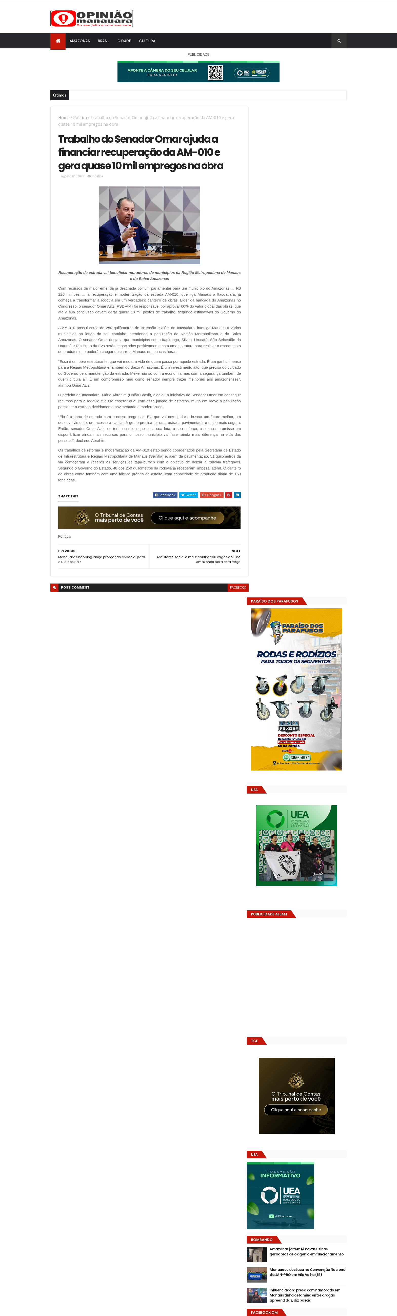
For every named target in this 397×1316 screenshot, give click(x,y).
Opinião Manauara (281, 834)
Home (64, 117)
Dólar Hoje (263, 960)
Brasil (103, 40)
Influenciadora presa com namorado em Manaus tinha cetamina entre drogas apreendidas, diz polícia (309, 805)
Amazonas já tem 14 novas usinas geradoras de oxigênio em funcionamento (306, 764)
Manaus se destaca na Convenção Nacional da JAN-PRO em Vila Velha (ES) (311, 782)
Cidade (124, 40)
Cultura (147, 40)
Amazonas (80, 40)
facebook (234, 588)
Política (80, 117)
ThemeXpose (78, 1309)
